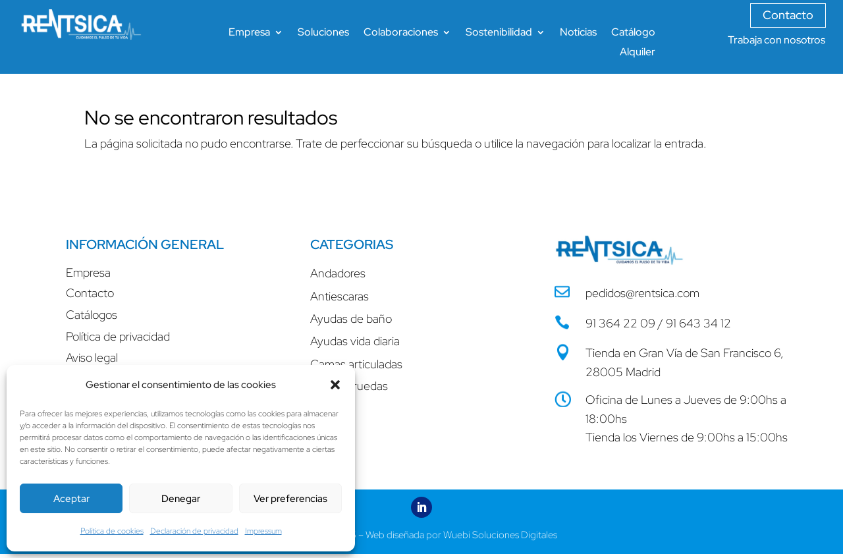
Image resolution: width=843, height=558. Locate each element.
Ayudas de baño (351, 318)
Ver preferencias (290, 498)
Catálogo (633, 33)
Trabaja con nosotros (776, 40)
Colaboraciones (401, 33)
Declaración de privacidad (194, 531)
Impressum (263, 531)
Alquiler (637, 53)
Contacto (788, 14)
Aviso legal (92, 357)
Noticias (578, 33)
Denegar (180, 498)
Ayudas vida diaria (355, 341)
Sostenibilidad (499, 33)
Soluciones (323, 33)
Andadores (338, 273)
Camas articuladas (356, 364)
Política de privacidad (118, 336)
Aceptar (71, 498)
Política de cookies (112, 531)
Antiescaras (339, 296)
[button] (335, 384)
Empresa (249, 33)
